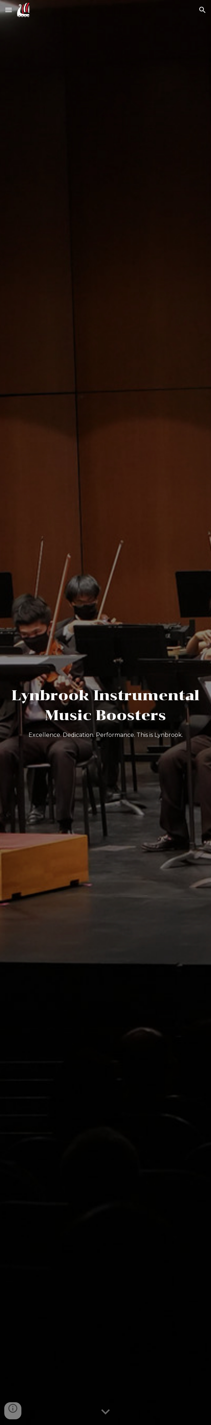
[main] (105, 712)
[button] (8, 10)
